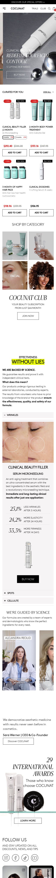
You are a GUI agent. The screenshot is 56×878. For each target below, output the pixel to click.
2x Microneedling (10, 132)
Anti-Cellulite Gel (37, 132)
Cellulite (11, 600)
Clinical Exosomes (39, 187)
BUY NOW (28, 579)
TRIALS (35, 8)
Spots (9, 593)
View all (48, 92)
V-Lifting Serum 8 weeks (40, 190)
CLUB (43, 8)
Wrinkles (11, 415)
